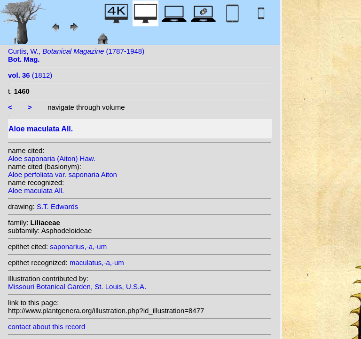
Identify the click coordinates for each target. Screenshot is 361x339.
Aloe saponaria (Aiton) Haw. (51, 158)
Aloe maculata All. (36, 190)
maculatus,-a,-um (97, 262)
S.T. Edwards (57, 206)
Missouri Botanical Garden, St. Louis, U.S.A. (77, 286)
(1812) (30, 75)
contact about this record (46, 327)
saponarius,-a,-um (78, 246)
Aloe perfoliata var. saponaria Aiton (62, 174)
